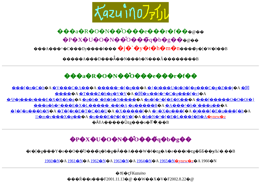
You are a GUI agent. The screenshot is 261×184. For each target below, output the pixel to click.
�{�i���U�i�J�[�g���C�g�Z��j (190, 88)
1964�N (144, 161)
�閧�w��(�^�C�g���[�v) (166, 93)
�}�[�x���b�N (29, 111)
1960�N (52, 161)
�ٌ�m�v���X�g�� (58, 116)
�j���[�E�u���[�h (218, 111)
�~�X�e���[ (168, 111)
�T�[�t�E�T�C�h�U (82, 111)
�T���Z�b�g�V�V (103, 93)
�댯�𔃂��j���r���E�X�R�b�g (40, 99)
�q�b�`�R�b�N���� (109, 99)
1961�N (75, 161)
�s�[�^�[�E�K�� (166, 99)
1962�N (98, 161)
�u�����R (143, 105)
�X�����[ (129, 111)
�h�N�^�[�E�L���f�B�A (184, 116)
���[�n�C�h (28, 88)
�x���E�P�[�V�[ (111, 116)
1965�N (176, 161)
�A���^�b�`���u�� (192, 105)
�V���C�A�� (70, 88)
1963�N (121, 161)
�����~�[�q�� (118, 88)
